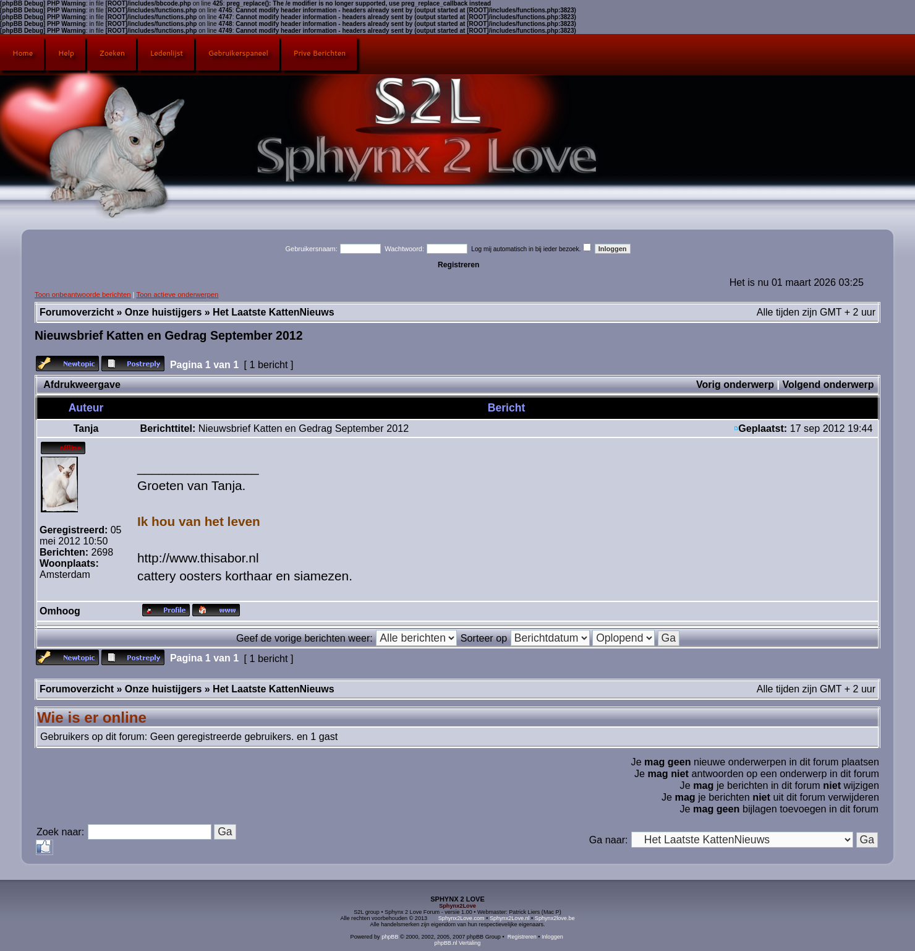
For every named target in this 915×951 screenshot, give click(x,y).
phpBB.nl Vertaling (458, 943)
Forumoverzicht (77, 312)
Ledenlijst (166, 53)
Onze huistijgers (163, 312)
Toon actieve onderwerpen (178, 294)
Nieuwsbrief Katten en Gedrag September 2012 (168, 335)
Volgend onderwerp (828, 384)
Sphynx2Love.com (461, 918)
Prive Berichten (320, 53)
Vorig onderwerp (735, 384)
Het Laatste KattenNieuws (273, 312)
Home (22, 53)
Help (66, 53)
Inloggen (552, 937)
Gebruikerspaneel (238, 53)
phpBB (389, 937)
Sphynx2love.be (555, 918)
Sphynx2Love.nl (510, 918)
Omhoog (60, 611)
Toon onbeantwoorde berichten (83, 294)
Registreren (458, 264)
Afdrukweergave (82, 384)
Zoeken (112, 53)
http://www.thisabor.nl (198, 558)
